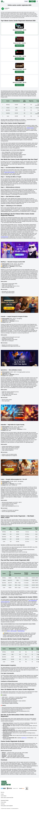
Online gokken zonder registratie (7, 805)
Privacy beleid (3, 802)
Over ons (2, 792)
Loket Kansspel (13, 630)
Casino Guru (24, 737)
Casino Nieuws (3, 795)
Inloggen (26, 1)
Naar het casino (19, 32)
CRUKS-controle (30, 127)
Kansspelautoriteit (4, 236)
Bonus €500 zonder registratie (32, 1)
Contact (2, 794)
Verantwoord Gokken (4, 800)
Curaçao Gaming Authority (9, 172)
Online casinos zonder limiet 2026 (7, 797)
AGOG (8, 630)
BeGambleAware (21, 630)
